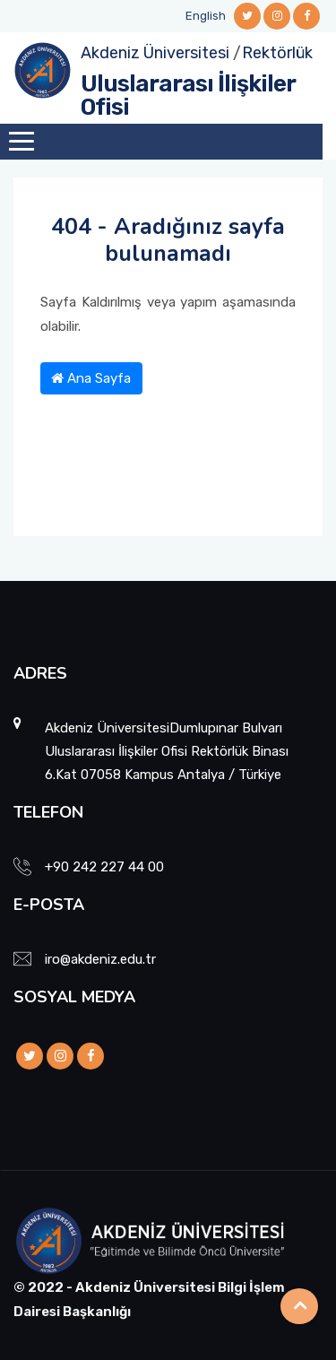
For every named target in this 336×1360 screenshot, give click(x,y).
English (205, 15)
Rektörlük (277, 53)
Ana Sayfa (91, 378)
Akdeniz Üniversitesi (155, 53)
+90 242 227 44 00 (104, 867)
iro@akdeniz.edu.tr (100, 959)
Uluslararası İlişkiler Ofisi (188, 95)
